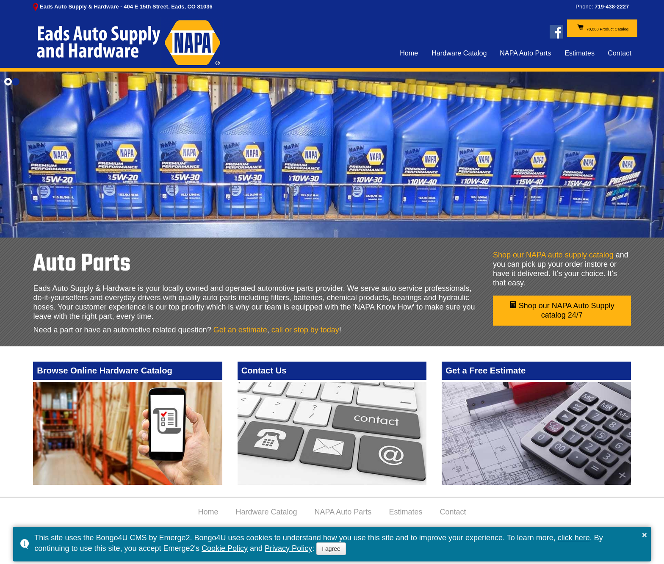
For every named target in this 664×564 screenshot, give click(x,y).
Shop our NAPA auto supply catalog (553, 255)
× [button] (644, 535)
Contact (619, 58)
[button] (8, 82)
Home (409, 58)
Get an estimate (240, 330)
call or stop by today (305, 330)
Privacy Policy (288, 548)
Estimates (579, 58)
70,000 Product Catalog (576, 31)
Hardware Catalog (459, 58)
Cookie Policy (225, 548)
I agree (331, 548)
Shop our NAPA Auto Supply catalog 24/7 (561, 310)
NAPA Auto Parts (525, 58)
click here (574, 538)
